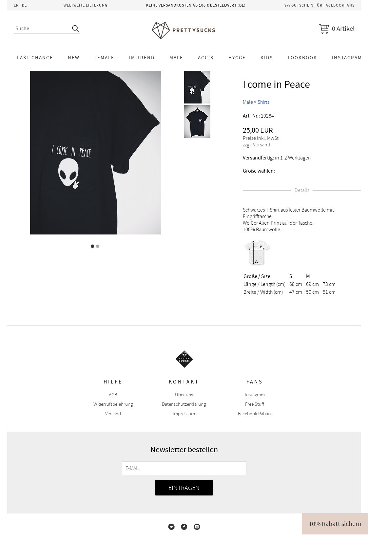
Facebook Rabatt (254, 414)
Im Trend (142, 57)
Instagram (255, 395)
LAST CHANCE (35, 57)
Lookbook (302, 57)
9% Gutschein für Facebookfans (319, 5)
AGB (113, 395)
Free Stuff (254, 404)
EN (16, 5)
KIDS (267, 57)
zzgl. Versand (256, 144)
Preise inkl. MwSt (261, 138)
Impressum (184, 414)
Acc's (206, 57)
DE (24, 5)
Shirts (263, 102)
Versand (113, 414)
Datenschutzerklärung (184, 404)
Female (104, 57)
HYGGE (237, 57)
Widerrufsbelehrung (113, 404)
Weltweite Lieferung (85, 5)
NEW (74, 57)
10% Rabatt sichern (335, 524)
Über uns (184, 395)
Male (176, 57)
